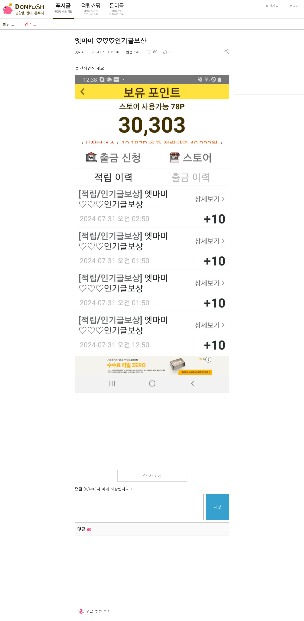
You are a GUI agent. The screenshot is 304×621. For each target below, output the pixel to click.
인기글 (30, 24)
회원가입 (272, 5)
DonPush (23, 9)
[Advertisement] (35, 106)
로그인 (294, 5)
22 (170, 52)
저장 (217, 507)
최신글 (8, 24)
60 (155, 51)
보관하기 (154, 475)
